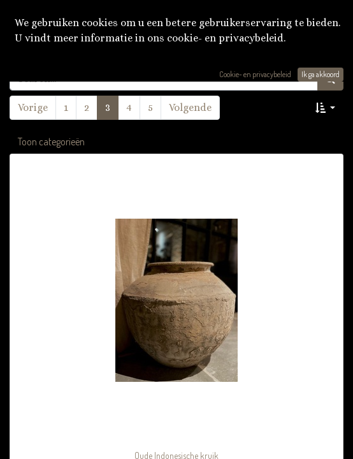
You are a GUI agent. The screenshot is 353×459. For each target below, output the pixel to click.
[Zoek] (330, 78)
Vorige (33, 107)
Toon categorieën (51, 141)
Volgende (190, 107)
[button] (325, 108)
